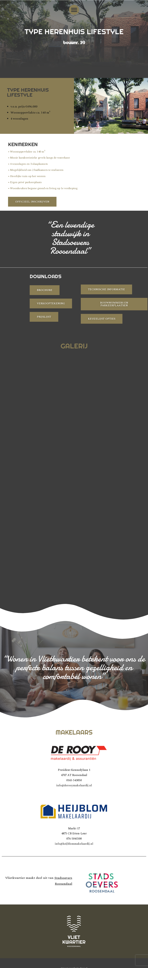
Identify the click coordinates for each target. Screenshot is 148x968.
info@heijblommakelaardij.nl (74, 844)
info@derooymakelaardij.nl (74, 785)
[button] (74, 10)
